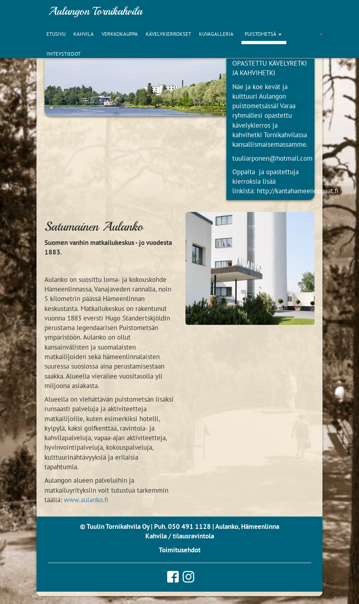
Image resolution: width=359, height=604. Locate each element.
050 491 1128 (189, 526)
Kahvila (83, 34)
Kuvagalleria (216, 34)
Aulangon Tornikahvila (95, 11)
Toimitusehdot (180, 550)
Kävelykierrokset (168, 34)
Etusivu (56, 34)
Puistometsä (260, 34)
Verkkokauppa (120, 34)
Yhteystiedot (63, 53)
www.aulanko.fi (86, 499)
